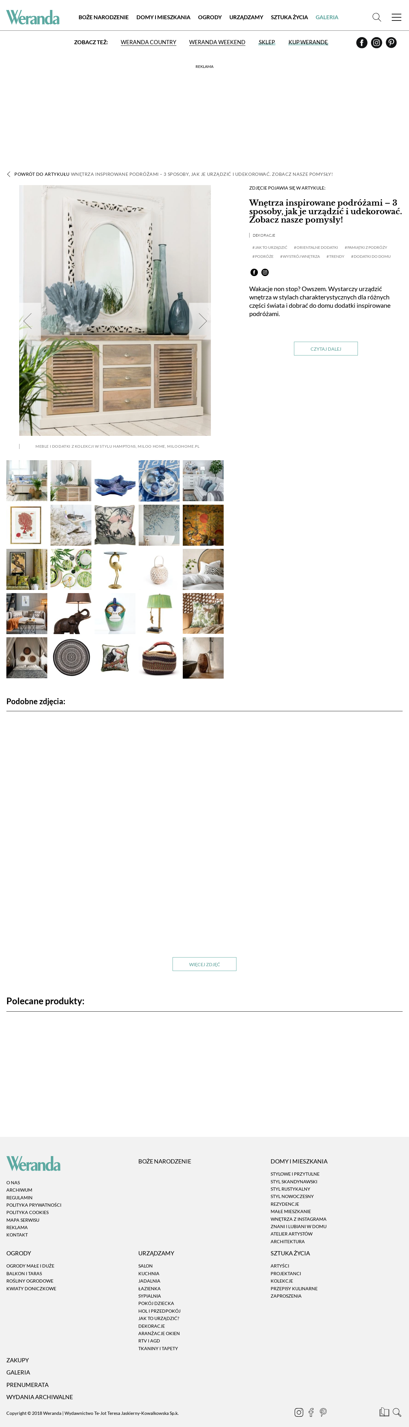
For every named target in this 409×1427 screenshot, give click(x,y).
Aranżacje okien (159, 1324)
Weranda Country (148, 42)
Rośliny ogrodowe (29, 1271)
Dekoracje (264, 235)
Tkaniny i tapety (158, 1339)
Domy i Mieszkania (163, 17)
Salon (145, 1256)
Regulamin (19, 1188)
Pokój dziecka (156, 1294)
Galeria (327, 17)
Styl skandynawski (294, 1172)
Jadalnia (149, 1271)
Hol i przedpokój (159, 1301)
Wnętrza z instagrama (299, 1209)
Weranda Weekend (217, 42)
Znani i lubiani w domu (299, 1217)
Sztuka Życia (289, 17)
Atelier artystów (292, 1224)
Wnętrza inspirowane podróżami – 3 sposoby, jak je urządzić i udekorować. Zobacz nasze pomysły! (325, 211)
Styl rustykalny (290, 1179)
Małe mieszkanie (291, 1202)
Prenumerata (27, 1375)
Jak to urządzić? (158, 1309)
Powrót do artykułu (173, 174)
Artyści (280, 1256)
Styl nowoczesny (292, 1187)
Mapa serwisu (22, 1210)
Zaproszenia (286, 1286)
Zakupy (17, 1350)
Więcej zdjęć (204, 955)
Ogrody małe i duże (30, 1256)
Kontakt (17, 1225)
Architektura (288, 1232)
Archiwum (19, 1180)
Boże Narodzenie (104, 17)
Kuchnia (148, 1264)
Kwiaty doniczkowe (31, 1279)
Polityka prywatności (33, 1195)
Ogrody (210, 17)
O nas (13, 1173)
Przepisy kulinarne (294, 1279)
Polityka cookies (27, 1203)
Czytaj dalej (326, 349)
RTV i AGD (149, 1331)
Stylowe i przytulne (295, 1164)
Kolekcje (282, 1271)
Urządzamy (246, 17)
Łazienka (149, 1279)
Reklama (17, 1218)
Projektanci (286, 1264)
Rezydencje (285, 1194)
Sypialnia (149, 1286)
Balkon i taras (24, 1264)
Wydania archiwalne (39, 1387)
